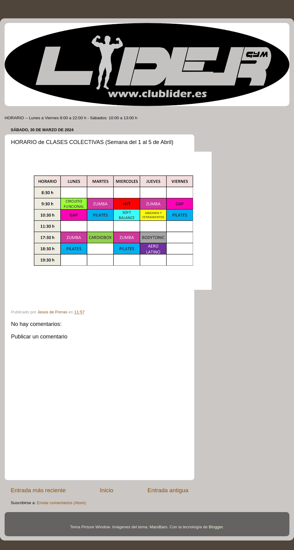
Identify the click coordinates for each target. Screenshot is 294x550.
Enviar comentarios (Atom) (61, 502)
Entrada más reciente (38, 490)
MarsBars (159, 527)
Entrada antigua (168, 490)
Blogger (216, 527)
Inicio (106, 490)
